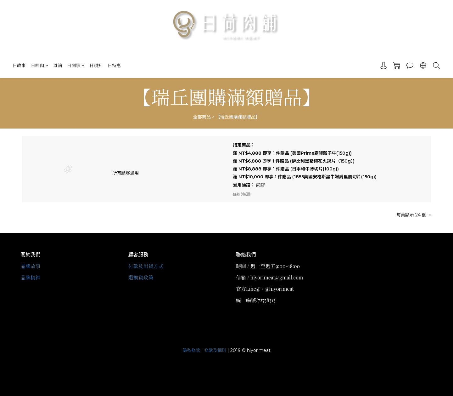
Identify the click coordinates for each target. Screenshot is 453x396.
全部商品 (202, 117)
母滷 (57, 65)
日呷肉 (39, 65)
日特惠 (114, 65)
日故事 (19, 65)
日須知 (96, 65)
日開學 (75, 65)
